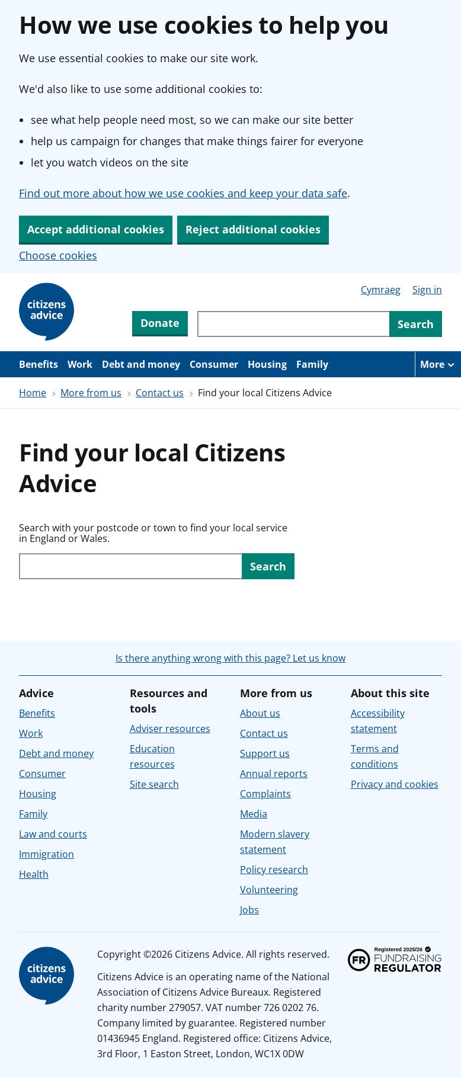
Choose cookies (58, 255)
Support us (265, 753)
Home (32, 392)
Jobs (249, 909)
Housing (267, 364)
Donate (160, 323)
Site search (154, 784)
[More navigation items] (438, 364)
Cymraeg (381, 289)
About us (260, 713)
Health (34, 874)
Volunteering (269, 889)
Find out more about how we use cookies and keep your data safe (183, 193)
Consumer (214, 364)
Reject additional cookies (253, 229)
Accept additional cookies (95, 229)
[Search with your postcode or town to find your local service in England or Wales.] (130, 566)
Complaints (265, 793)
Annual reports (274, 773)
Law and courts (53, 833)
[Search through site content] (293, 324)
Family (312, 364)
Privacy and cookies (394, 784)
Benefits (38, 364)
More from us (90, 392)
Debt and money (141, 364)
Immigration (46, 854)
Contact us (160, 392)
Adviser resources (170, 728)
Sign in (427, 289)
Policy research (274, 869)
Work (80, 364)
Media (253, 813)
